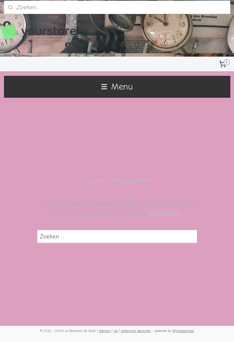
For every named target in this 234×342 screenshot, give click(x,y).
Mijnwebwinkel (183, 331)
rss (116, 331)
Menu (117, 86)
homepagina (165, 212)
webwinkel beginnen (136, 331)
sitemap (104, 331)
